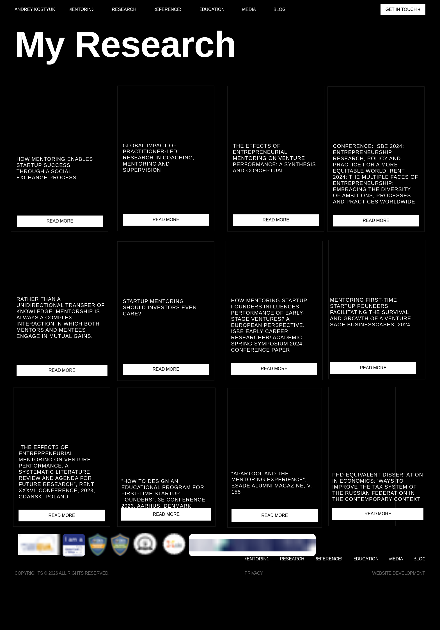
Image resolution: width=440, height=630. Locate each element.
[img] (371, 9)
